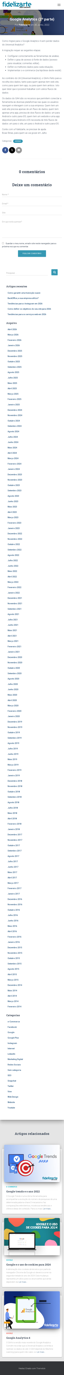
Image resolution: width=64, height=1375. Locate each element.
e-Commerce (14, 1022)
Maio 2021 (12, 630)
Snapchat (12, 1081)
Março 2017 (13, 883)
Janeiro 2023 (14, 528)
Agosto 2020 (13, 679)
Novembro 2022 (15, 539)
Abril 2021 (12, 636)
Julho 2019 (13, 749)
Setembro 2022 (14, 550)
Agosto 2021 (13, 614)
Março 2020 (13, 705)
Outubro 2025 (14, 361)
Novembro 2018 (15, 786)
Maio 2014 (12, 990)
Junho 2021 (13, 625)
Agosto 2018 (13, 802)
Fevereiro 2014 (14, 1006)
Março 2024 (13, 458)
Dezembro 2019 (15, 722)
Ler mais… (47, 1209)
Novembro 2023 (15, 480)
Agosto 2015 (13, 969)
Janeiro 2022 (14, 593)
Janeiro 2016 (14, 942)
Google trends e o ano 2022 (23, 1191)
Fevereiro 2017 (14, 888)
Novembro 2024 (15, 415)
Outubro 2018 (14, 792)
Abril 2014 (12, 996)
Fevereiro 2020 (14, 711)
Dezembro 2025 (15, 351)
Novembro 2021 (15, 603)
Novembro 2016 (15, 904)
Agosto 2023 (13, 496)
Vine (10, 1091)
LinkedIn (11, 1054)
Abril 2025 (12, 388)
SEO (9, 1075)
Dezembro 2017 (15, 834)
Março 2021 (13, 641)
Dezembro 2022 (15, 533)
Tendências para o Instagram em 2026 (25, 304)
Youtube (11, 1108)
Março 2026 (13, 335)
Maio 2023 (12, 507)
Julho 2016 (13, 915)
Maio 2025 (12, 383)
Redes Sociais (14, 1065)
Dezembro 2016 (15, 899)
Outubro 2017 (14, 845)
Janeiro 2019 (14, 775)
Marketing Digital (15, 1059)
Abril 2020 (12, 700)
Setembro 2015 (14, 964)
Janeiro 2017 (14, 894)
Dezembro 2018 (15, 781)
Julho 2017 (13, 861)
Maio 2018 (12, 813)
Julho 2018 (13, 808)
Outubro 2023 (14, 485)
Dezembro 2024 (15, 410)
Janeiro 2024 (14, 469)
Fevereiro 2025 (14, 399)
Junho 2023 (13, 501)
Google (18, 141)
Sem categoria (14, 1070)
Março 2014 (13, 1001)
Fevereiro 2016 (14, 937)
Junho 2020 (13, 689)
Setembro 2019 (14, 738)
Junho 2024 (13, 442)
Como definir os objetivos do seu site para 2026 (29, 309)
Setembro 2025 (14, 367)
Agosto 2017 (13, 856)
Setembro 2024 (14, 426)
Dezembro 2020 (15, 657)
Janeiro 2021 (14, 652)
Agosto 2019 (13, 743)
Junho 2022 (13, 566)
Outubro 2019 (14, 732)
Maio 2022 (12, 571)
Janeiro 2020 (14, 716)
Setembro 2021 (14, 609)
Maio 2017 (12, 872)
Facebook (12, 1027)
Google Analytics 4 (18, 1337)
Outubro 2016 (14, 910)
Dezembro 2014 (15, 985)
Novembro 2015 (15, 953)
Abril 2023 (12, 512)
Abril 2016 (12, 931)
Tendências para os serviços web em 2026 (27, 314)
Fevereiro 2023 (14, 523)
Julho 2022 (13, 560)
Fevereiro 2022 (14, 587)
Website (11, 1102)
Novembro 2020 (15, 662)
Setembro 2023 (14, 490)
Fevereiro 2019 (14, 770)
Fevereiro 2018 (14, 824)
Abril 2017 (12, 878)
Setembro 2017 (14, 851)
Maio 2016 (12, 926)
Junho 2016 (13, 921)
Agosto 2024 (13, 431)
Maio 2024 (12, 448)
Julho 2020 (13, 684)
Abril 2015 (12, 974)
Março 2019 (13, 765)
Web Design (13, 1097)
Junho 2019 (13, 754)
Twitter (11, 1086)
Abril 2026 (12, 329)
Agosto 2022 (13, 555)
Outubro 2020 (14, 668)
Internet (11, 1048)
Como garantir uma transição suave (24, 293)
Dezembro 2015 (15, 947)
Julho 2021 (13, 620)
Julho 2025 (13, 378)
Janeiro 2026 (14, 345)
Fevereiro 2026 (14, 340)
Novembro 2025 (15, 356)
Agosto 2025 (13, 372)
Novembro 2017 (15, 840)
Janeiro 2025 (14, 405)
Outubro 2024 (14, 421)
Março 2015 (13, 980)
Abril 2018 (12, 818)
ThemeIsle (40, 1368)
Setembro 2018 (14, 797)
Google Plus (13, 1038)
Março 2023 (13, 517)
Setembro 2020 (14, 673)
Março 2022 (13, 582)
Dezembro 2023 (15, 474)
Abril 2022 (12, 577)
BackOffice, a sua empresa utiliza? (23, 298)
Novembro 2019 (15, 727)
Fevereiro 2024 (14, 464)
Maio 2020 (12, 695)
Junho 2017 (13, 867)
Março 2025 (13, 394)
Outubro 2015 (14, 958)
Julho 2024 (13, 437)
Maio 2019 (12, 759)
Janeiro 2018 (14, 829)
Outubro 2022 (14, 544)
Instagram (12, 1043)
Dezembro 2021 (15, 598)
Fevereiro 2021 (14, 646)
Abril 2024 (12, 453)
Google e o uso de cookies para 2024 (28, 1264)
